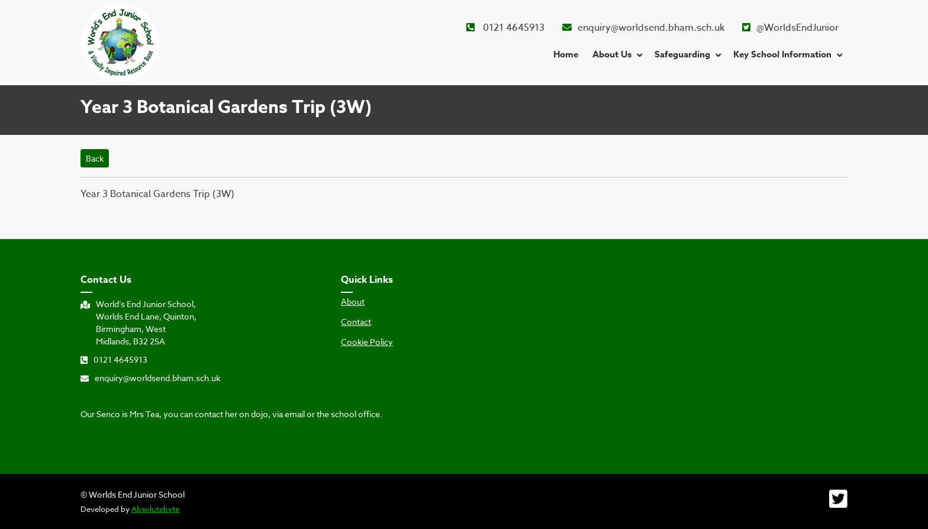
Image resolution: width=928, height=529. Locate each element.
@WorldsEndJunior (790, 28)
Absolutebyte (155, 509)
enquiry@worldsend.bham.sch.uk (643, 28)
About (353, 302)
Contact (356, 322)
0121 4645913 (505, 28)
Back (95, 158)
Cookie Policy (367, 342)
